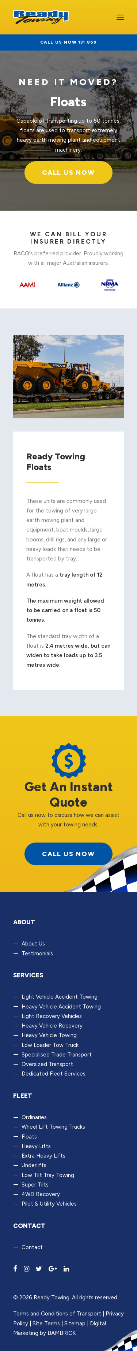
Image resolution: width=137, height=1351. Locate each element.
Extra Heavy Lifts (43, 1155)
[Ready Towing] (41, 17)
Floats (29, 1136)
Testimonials (37, 953)
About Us (33, 943)
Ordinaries (34, 1117)
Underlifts (34, 1165)
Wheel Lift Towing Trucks (53, 1127)
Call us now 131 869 (68, 42)
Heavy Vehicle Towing (49, 1035)
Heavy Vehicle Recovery (52, 1025)
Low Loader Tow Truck (50, 1045)
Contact (32, 1247)
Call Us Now (68, 173)
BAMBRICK (61, 1333)
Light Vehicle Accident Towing (60, 996)
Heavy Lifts (36, 1146)
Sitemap (74, 1323)
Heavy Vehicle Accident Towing (61, 1006)
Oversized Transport (47, 1064)
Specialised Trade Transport (57, 1054)
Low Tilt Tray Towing (48, 1175)
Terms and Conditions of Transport (57, 1313)
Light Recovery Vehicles (52, 1016)
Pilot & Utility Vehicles (49, 1203)
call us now (68, 854)
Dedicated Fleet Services (53, 1073)
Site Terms (46, 1323)
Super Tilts (35, 1184)
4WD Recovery (41, 1194)
